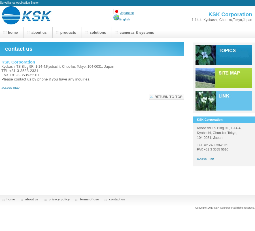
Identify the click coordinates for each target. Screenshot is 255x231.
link (224, 101)
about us (32, 199)
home (11, 199)
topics (224, 55)
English (124, 19)
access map (10, 88)
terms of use (89, 199)
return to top (166, 97)
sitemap (224, 78)
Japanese (127, 12)
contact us (117, 199)
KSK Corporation (56, 16)
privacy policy (59, 199)
